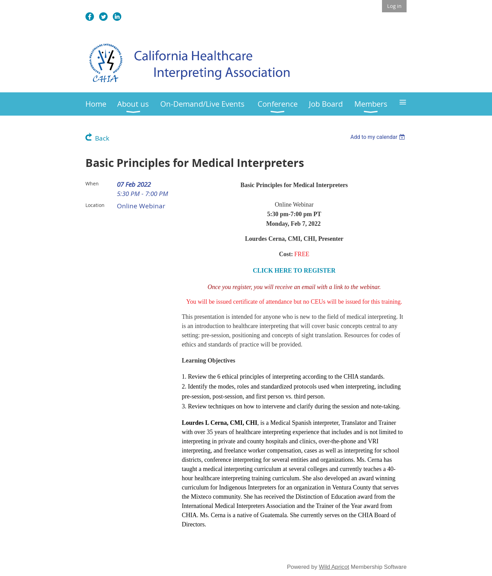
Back (102, 138)
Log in (394, 5)
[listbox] (378, 137)
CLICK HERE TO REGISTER (294, 270)
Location (95, 205)
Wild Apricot (334, 567)
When (92, 183)
